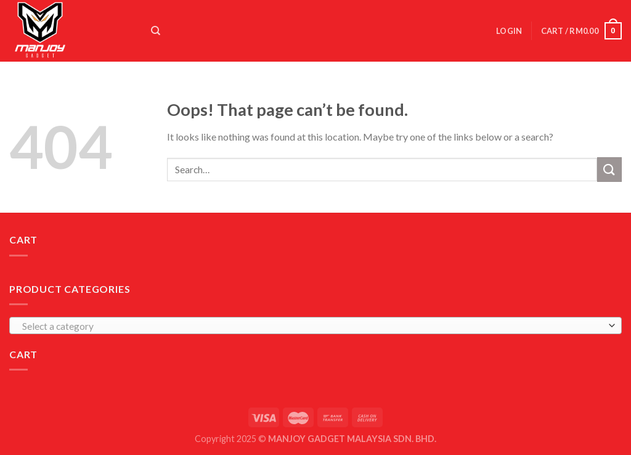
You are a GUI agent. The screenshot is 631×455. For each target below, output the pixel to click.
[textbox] (312, 326)
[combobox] (315, 325)
